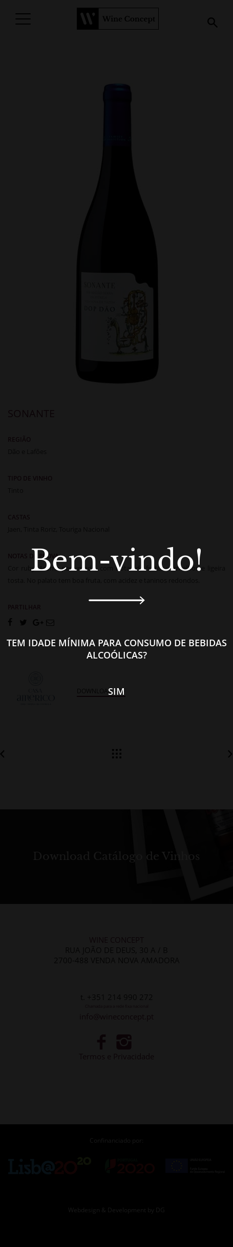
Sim (116, 691)
